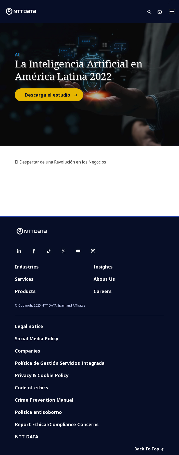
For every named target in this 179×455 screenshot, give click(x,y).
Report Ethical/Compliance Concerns (57, 424)
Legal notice (29, 326)
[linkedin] (19, 251)
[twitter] (63, 251)
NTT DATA (26, 437)
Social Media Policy (36, 338)
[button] (152, 11)
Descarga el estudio (53, 95)
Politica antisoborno (38, 412)
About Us (104, 279)
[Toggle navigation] (173, 11)
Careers (103, 291)
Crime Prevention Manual (44, 400)
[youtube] (78, 251)
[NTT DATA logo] (21, 11)
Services (24, 279)
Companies (27, 351)
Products (25, 291)
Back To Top (149, 449)
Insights (103, 267)
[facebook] (34, 251)
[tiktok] (48, 251)
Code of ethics (31, 387)
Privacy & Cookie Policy (41, 375)
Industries (27, 267)
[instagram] (93, 251)
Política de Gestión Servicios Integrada (60, 363)
